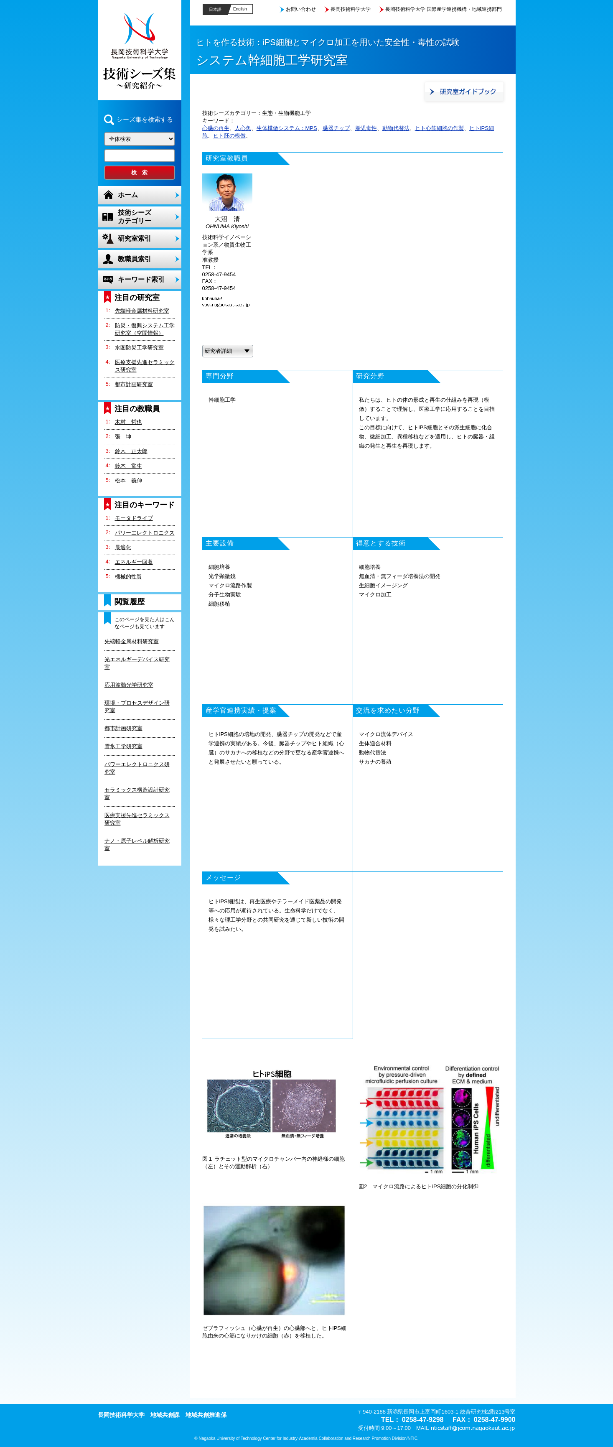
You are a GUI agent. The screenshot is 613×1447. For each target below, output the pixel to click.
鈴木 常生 (128, 466)
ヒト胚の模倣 (229, 135)
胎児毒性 (366, 128)
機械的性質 (128, 576)
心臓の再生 (215, 128)
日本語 (215, 9)
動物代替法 (396, 128)
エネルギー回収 (134, 562)
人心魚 (243, 128)
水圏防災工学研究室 (139, 347)
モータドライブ (134, 518)
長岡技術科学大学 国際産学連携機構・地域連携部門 (443, 9)
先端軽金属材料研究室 (142, 311)
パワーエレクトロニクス (145, 533)
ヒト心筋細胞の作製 (439, 128)
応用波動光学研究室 (128, 685)
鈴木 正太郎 (131, 451)
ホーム (128, 195)
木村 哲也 (128, 422)
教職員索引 (134, 258)
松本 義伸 (128, 480)
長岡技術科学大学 (351, 9)
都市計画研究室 (134, 384)
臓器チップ (336, 128)
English (240, 9)
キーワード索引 (141, 279)
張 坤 (123, 436)
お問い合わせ (301, 9)
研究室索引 (134, 238)
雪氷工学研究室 (123, 746)
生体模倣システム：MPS (287, 128)
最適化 (123, 547)
